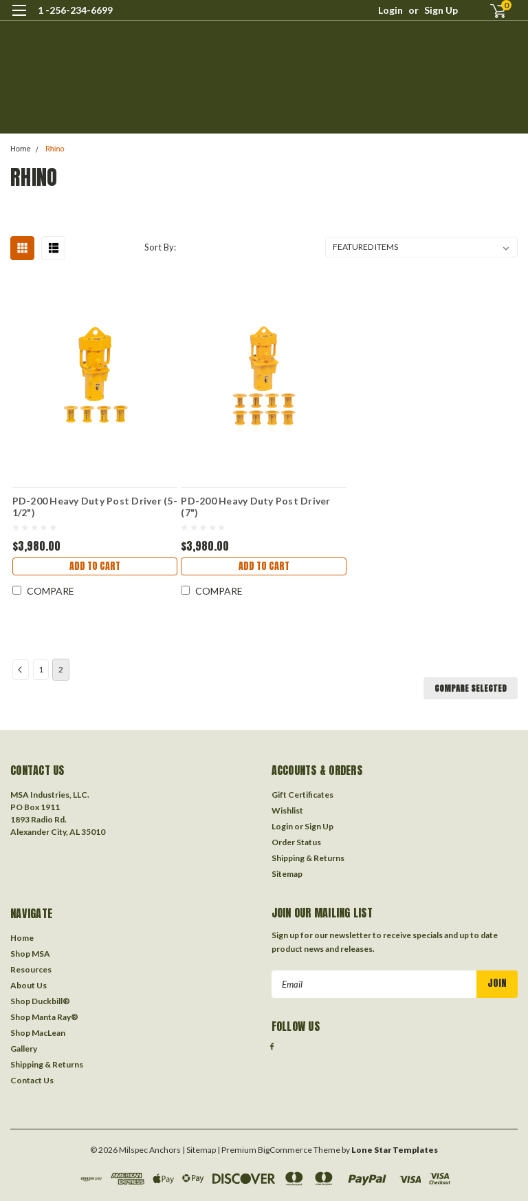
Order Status (296, 842)
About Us (28, 985)
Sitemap (287, 874)
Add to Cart (94, 566)
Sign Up (441, 10)
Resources (31, 969)
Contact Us (32, 1080)
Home (20, 149)
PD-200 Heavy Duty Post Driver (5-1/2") (94, 506)
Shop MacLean (37, 1033)
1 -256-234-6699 (75, 10)
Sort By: (160, 247)
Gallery (23, 1048)
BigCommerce (285, 1150)
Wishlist (287, 810)
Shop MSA (30, 953)
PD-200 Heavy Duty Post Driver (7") (255, 506)
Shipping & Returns (308, 858)
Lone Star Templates (394, 1150)
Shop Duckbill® (40, 1001)
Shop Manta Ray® (44, 1017)
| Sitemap (199, 1150)
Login (390, 10)
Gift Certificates (302, 794)
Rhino (55, 149)
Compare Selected (470, 688)
